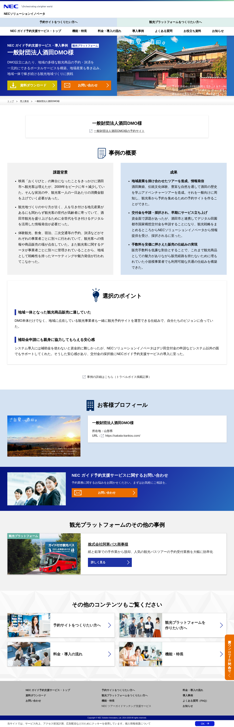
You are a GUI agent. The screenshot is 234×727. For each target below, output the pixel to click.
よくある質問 (163, 31)
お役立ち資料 (192, 31)
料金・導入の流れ (109, 31)
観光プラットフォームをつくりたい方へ (175, 22)
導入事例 (138, 31)
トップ (10, 101)
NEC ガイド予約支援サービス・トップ (35, 31)
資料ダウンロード (33, 85)
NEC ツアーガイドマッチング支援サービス (126, 706)
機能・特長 (79, 31)
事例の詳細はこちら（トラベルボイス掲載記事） (117, 376)
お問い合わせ (88, 85)
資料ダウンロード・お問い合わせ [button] (229, 654)
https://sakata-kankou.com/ (120, 435)
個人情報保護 (132, 723)
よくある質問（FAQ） (195, 700)
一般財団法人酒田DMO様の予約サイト (116, 130)
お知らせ (218, 31)
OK (203, 723)
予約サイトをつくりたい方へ (58, 22)
